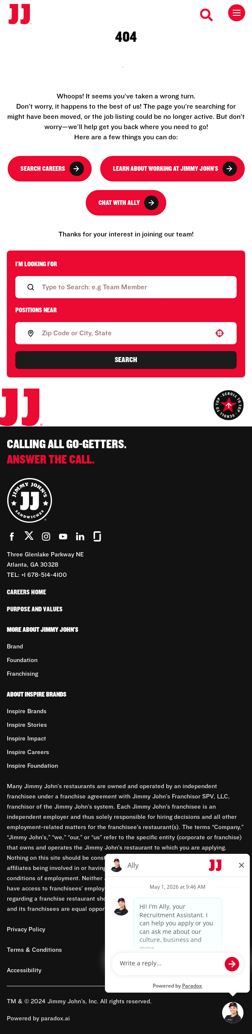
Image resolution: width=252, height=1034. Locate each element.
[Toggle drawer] (236, 12)
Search (126, 360)
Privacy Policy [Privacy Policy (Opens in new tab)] (26, 930)
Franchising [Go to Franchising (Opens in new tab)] (22, 674)
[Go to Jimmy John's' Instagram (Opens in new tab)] (46, 536)
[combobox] (124, 333)
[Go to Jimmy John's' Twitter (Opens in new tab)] (29, 537)
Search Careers (52, 168)
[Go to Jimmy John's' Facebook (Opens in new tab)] (12, 536)
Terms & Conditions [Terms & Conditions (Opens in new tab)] (34, 950)
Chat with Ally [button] (128, 203)
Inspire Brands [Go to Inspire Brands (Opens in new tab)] (26, 711)
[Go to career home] (24, 14)
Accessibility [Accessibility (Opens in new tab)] (24, 971)
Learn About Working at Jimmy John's (175, 168)
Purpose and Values (35, 609)
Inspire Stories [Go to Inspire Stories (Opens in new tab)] (27, 725)
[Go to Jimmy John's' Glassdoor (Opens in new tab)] (97, 536)
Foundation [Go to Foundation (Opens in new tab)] (22, 660)
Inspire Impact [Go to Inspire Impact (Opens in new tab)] (26, 739)
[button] (219, 333)
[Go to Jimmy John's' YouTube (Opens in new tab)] (63, 536)
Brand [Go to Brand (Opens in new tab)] (15, 647)
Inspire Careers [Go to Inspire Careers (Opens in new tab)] (28, 752)
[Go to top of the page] (228, 405)
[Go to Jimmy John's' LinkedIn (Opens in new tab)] (80, 536)
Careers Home (26, 592)
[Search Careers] (207, 15)
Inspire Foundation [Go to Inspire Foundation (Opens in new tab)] (32, 766)
